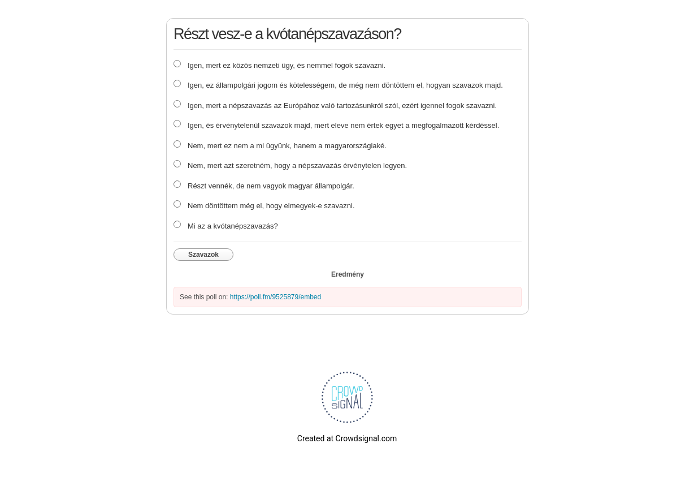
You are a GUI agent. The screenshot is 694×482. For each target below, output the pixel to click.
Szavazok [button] (203, 255)
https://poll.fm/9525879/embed (275, 297)
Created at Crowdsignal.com (347, 438)
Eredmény (347, 274)
